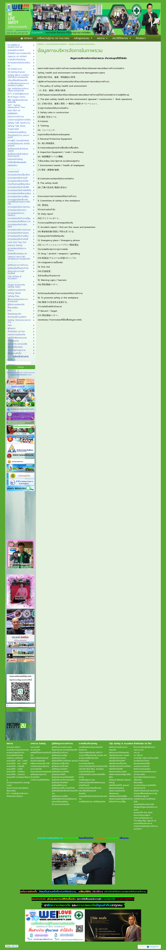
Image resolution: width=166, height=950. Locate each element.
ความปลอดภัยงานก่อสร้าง (56, 44)
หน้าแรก (41, 44)
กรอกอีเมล (11, 359)
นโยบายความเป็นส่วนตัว (19, 375)
